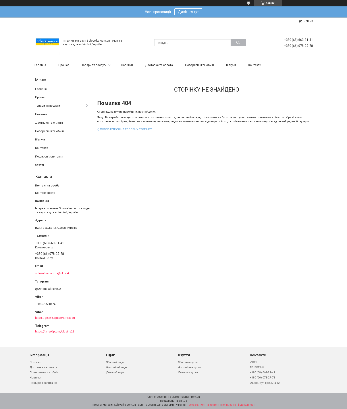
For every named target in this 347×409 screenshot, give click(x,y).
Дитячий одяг (115, 372)
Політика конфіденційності (238, 404)
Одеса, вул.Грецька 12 (265, 382)
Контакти (254, 65)
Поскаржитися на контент (203, 404)
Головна (40, 65)
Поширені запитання (49, 156)
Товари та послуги (94, 65)
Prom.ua (195, 396)
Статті (39, 165)
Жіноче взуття (188, 362)
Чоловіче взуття (189, 367)
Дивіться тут (188, 12)
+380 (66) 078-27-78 (262, 377)
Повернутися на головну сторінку (126, 129)
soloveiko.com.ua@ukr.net (52, 273)
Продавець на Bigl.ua (173, 400)
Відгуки (231, 65)
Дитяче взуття (188, 372)
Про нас (63, 65)
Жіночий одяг (115, 362)
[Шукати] (238, 42)
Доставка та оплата (159, 65)
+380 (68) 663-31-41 (262, 372)
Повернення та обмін (199, 65)
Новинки (127, 65)
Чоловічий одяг (116, 367)
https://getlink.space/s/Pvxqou (55, 317)
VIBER (253, 362)
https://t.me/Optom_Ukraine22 (54, 331)
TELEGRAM (257, 367)
